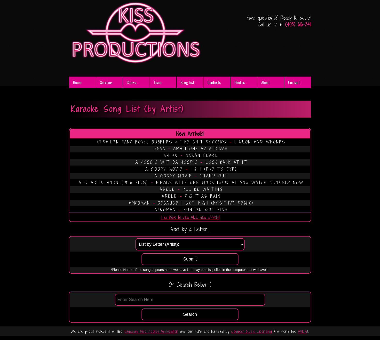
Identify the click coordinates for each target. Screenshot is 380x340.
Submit (190, 259)
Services (106, 82)
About (265, 82)
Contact (294, 82)
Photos (239, 82)
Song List (187, 82)
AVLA (302, 331)
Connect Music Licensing (251, 331)
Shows (131, 82)
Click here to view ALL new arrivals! (190, 217)
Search (190, 314)
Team (158, 82)
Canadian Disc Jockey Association (151, 331)
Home (77, 82)
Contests (214, 82)
